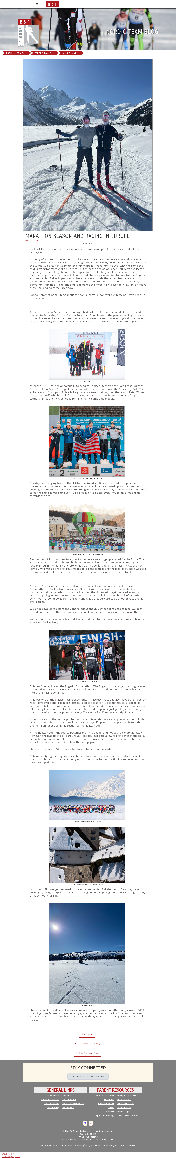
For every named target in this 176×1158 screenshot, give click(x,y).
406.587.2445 (106, 1139)
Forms (111, 1107)
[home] (52, 3)
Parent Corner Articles (127, 1115)
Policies (124, 1107)
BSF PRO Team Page (45, 53)
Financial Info (53, 1095)
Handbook (109, 1099)
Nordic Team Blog (70, 53)
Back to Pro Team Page (87, 1053)
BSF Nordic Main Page (16, 53)
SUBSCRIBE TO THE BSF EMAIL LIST (88, 1076)
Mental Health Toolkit (104, 1095)
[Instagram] (85, 1123)
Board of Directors (50, 1099)
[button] (37, 4)
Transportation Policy (127, 1095)
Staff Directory (69, 1099)
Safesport (109, 1111)
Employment (68, 1107)
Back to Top (87, 1034)
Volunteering (53, 1107)
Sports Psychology (105, 1115)
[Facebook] (91, 1123)
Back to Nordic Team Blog (87, 1043)
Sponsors (66, 1095)
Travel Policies (124, 1099)
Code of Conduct (106, 1103)
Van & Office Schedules (73, 1103)
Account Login (123, 1111)
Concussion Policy (125, 1103)
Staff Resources (51, 1103)
